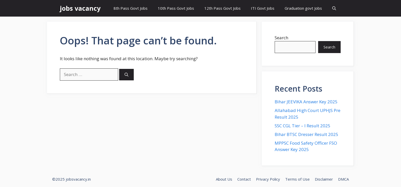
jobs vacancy (80, 8)
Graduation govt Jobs (303, 8)
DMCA (343, 179)
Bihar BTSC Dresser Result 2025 (306, 134)
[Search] (126, 74)
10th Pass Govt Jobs (176, 8)
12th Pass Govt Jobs (222, 8)
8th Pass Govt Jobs (131, 8)
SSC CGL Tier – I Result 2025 (302, 126)
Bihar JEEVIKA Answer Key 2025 (306, 102)
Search (281, 38)
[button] (334, 8)
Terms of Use (297, 179)
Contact (244, 179)
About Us (224, 179)
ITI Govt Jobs (262, 8)
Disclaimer (324, 179)
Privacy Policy (268, 179)
